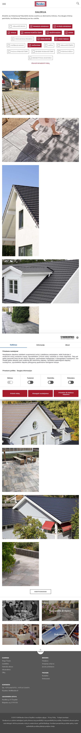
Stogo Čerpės (6, 661)
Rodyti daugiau (40, 592)
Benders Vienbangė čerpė (44, 52)
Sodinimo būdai (67, 52)
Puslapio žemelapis (62, 717)
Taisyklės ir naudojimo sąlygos (38, 717)
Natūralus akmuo (17, 45)
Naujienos (45, 661)
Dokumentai (46, 679)
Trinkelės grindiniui (41, 26)
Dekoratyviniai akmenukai (42, 58)
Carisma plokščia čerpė (33, 33)
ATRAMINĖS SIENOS (19, 26)
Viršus (40, 652)
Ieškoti (78, 3)
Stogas (13, 33)
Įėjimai (70, 33)
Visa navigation (4, 4)
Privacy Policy (52, 717)
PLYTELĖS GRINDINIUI (64, 26)
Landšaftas (5, 664)
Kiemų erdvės (45, 39)
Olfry (3, 672)
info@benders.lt (13, 691)
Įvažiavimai (36, 45)
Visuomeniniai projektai (24, 39)
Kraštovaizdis (55, 33)
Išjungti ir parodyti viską (40, 63)
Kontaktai (45, 676)
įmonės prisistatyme (48, 667)
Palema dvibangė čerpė (19, 52)
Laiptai (50, 45)
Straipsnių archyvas (48, 664)
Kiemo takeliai (63, 39)
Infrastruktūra (6, 670)
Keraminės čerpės (67, 45)
